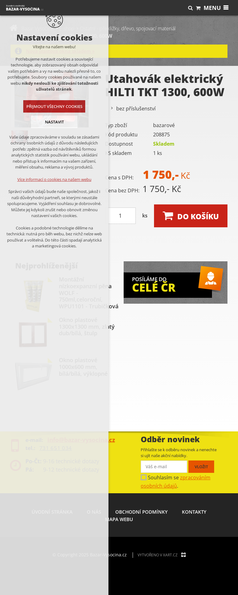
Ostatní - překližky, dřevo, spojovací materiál (128, 28)
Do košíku (198, 216)
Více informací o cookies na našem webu (53, 179)
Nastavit (53, 122)
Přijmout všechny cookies (53, 106)
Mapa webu (119, 519)
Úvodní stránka (52, 512)
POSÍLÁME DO (172, 283)
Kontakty (194, 512)
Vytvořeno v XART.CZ (158, 555)
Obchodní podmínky (141, 512)
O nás (94, 512)
